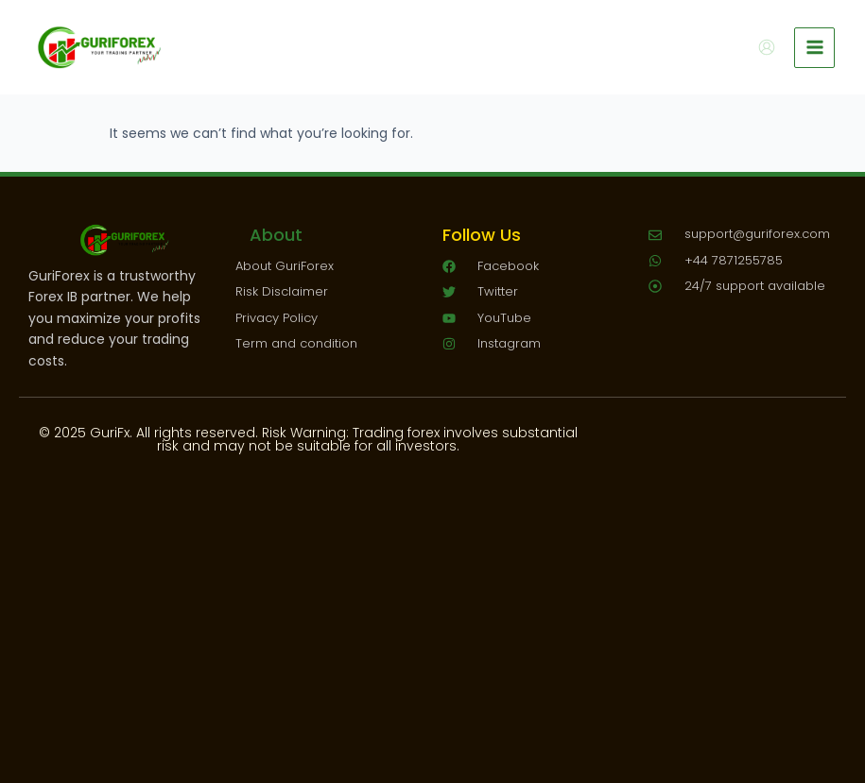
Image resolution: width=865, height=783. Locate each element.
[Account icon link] (766, 47)
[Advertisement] (432, 603)
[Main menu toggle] (814, 47)
